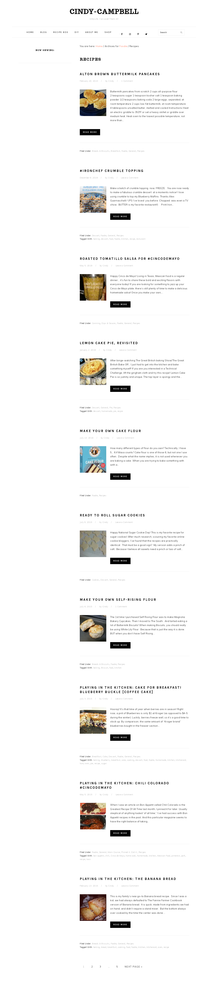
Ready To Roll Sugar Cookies (112, 515)
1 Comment (127, 81)
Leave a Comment (129, 177)
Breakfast (115, 151)
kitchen (124, 239)
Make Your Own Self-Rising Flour (118, 600)
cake (124, 760)
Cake (105, 756)
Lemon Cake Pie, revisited (109, 343)
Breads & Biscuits (101, 151)
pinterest (175, 855)
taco (88, 859)
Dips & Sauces (109, 323)
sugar (104, 763)
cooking (130, 760)
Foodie (124, 151)
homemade (107, 411)
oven (87, 763)
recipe (132, 239)
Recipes (141, 151)
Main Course (114, 852)
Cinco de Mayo (118, 855)
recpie (120, 411)
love (81, 763)
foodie (117, 239)
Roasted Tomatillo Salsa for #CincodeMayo (130, 259)
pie (114, 411)
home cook (131, 855)
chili (107, 855)
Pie (110, 407)
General (132, 151)
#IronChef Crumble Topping (112, 171)
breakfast (115, 760)
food (111, 239)
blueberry (105, 760)
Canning (96, 323)
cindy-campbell (104, 11)
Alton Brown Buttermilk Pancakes (120, 74)
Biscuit (104, 668)
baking (96, 239)
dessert (104, 239)
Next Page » (133, 966)
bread (103, 947)
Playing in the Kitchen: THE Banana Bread (128, 879)
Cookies (95, 580)
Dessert (96, 235)
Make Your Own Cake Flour (110, 431)
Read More (90, 132)
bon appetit (98, 855)
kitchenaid (181, 760)
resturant (141, 239)
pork (183, 855)
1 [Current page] (84, 966)
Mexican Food (163, 855)
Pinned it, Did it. (129, 852)
